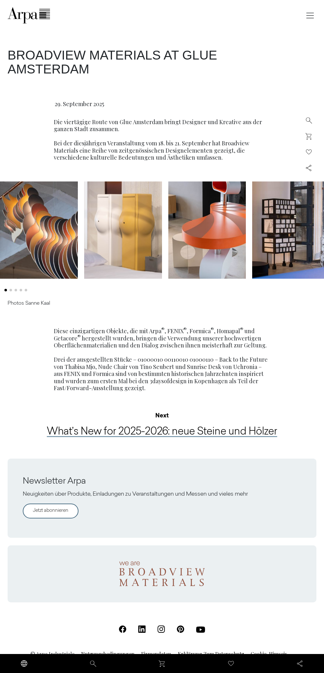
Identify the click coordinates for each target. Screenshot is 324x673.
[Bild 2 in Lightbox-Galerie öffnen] (123, 233)
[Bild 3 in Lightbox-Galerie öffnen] (207, 233)
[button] (5, 293)
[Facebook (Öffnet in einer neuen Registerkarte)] (122, 629)
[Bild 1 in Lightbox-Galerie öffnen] (39, 233)
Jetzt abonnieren (50, 510)
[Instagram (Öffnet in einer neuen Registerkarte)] (161, 629)
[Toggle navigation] (310, 15)
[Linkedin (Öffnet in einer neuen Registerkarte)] (142, 629)
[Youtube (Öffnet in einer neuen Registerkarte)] (201, 629)
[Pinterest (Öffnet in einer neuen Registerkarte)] (180, 629)
